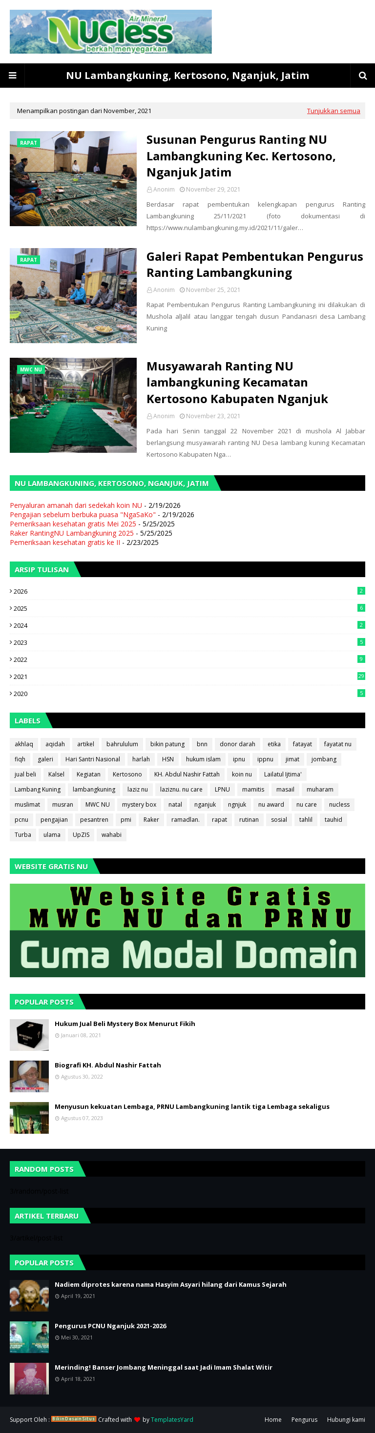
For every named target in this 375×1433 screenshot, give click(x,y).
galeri (45, 759)
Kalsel (56, 774)
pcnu (21, 819)
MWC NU (97, 804)
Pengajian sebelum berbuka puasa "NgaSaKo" (83, 514)
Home (273, 1419)
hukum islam (203, 759)
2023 (189, 642)
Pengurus (304, 1419)
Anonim (164, 189)
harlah (141, 759)
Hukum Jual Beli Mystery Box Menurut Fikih (125, 1023)
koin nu (242, 774)
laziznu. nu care (181, 789)
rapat (219, 819)
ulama (52, 835)
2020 (189, 693)
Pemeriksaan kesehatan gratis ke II (65, 542)
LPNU (222, 789)
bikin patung (167, 744)
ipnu (239, 759)
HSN (168, 759)
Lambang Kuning (38, 789)
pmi (126, 819)
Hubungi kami (346, 1419)
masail (285, 789)
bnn (202, 744)
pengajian (54, 819)
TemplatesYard (172, 1419)
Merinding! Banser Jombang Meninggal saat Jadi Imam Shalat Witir (163, 1367)
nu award (271, 804)
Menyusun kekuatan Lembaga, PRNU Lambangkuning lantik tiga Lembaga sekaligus (192, 1106)
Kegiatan (89, 774)
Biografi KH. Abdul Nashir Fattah (108, 1065)
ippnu (265, 759)
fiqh (20, 759)
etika (274, 744)
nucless (339, 804)
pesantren (94, 819)
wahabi (112, 835)
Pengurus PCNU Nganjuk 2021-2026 (110, 1325)
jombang (324, 759)
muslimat (27, 804)
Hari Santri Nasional (92, 759)
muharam (320, 789)
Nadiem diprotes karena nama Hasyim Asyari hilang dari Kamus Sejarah (171, 1284)
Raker (151, 819)
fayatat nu (338, 744)
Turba (23, 835)
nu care (306, 804)
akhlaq (24, 744)
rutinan (249, 819)
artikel (85, 744)
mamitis (253, 789)
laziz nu (137, 789)
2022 (189, 659)
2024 (189, 625)
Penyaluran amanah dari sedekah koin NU (76, 505)
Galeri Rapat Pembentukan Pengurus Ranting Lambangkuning (254, 264)
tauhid (333, 819)
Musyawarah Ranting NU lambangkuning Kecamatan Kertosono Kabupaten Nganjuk (237, 382)
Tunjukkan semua (333, 110)
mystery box (139, 804)
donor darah (237, 744)
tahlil (305, 819)
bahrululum (122, 744)
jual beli (25, 774)
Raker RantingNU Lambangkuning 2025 (72, 533)
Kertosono (127, 774)
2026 (189, 591)
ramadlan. (185, 819)
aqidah (55, 744)
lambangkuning (94, 789)
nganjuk (205, 804)
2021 (189, 676)
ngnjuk (237, 804)
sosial (279, 819)
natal (175, 804)
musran (62, 804)
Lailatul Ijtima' (283, 774)
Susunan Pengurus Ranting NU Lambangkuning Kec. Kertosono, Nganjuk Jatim (241, 155)
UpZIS (81, 835)
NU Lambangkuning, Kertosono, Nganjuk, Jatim (187, 75)
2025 (189, 608)
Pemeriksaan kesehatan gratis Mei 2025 (73, 523)
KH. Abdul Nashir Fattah (187, 774)
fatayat (302, 744)
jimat (292, 759)
